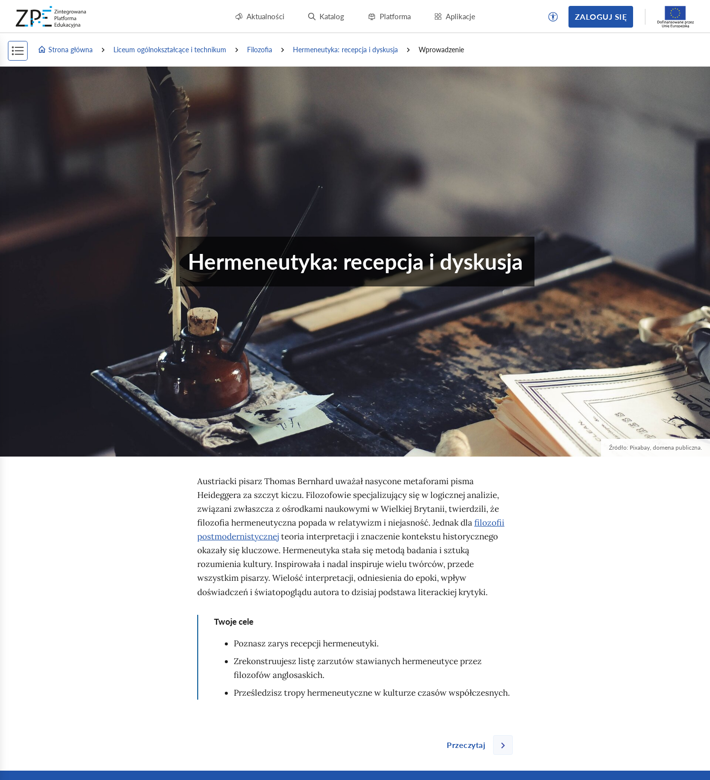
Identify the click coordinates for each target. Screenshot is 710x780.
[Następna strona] (476, 745)
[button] (553, 17)
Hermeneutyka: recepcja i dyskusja (345, 49)
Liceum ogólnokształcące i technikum (169, 49)
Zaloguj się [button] (601, 16)
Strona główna (65, 50)
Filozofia (259, 49)
